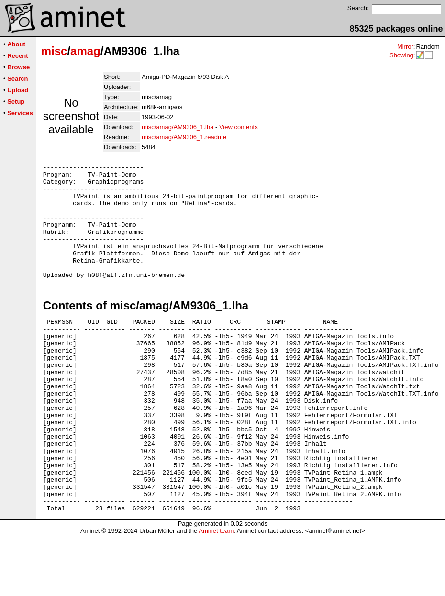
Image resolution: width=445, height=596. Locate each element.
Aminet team (216, 592)
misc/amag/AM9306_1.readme (184, 137)
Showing (401, 55)
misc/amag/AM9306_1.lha (177, 127)
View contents (238, 127)
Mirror (405, 46)
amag (85, 50)
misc (54, 50)
